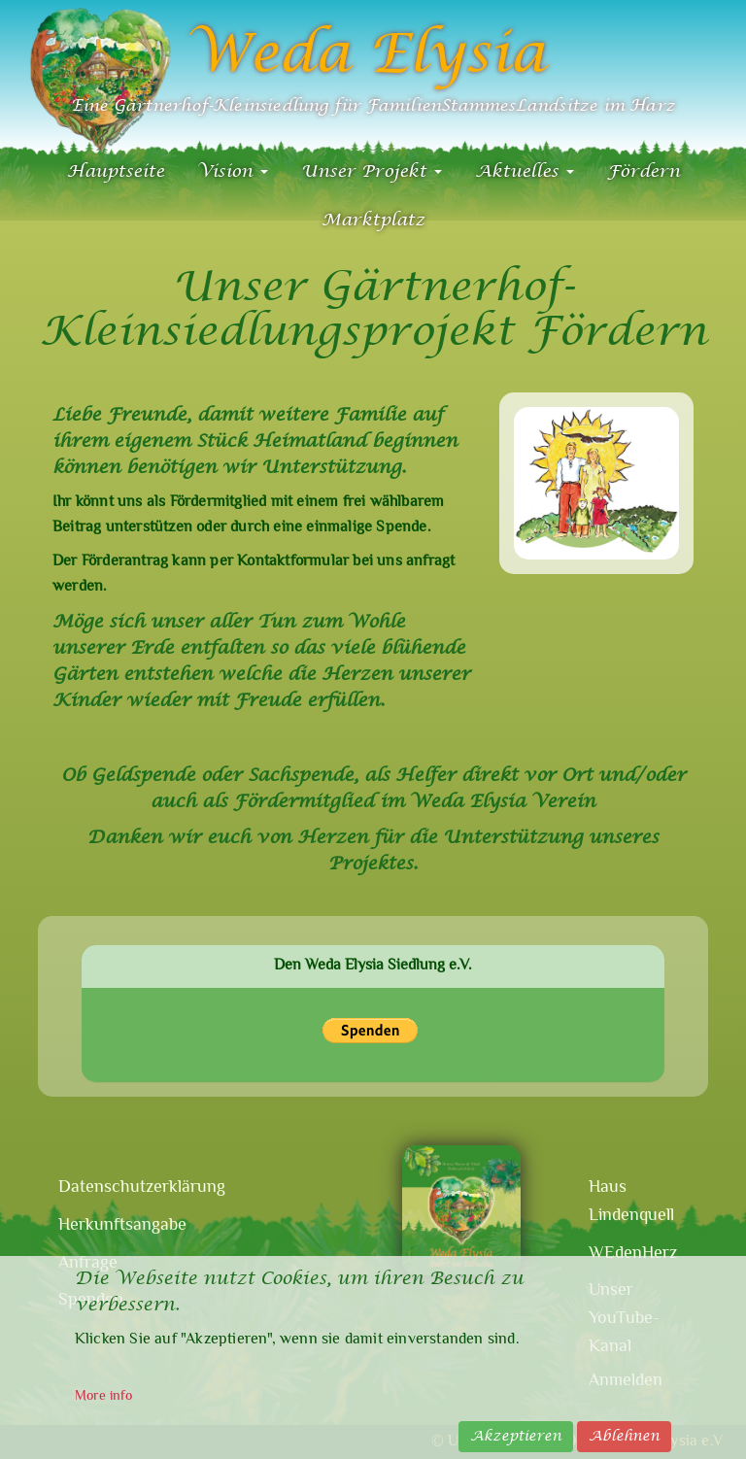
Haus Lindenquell (631, 1202)
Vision (232, 171)
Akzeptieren (515, 1436)
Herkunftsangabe (107, 1225)
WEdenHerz (633, 1254)
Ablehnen (624, 1436)
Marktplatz (373, 220)
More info (103, 1397)
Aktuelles (524, 171)
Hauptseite (115, 171)
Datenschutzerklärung (107, 1188)
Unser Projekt (371, 171)
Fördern (643, 171)
